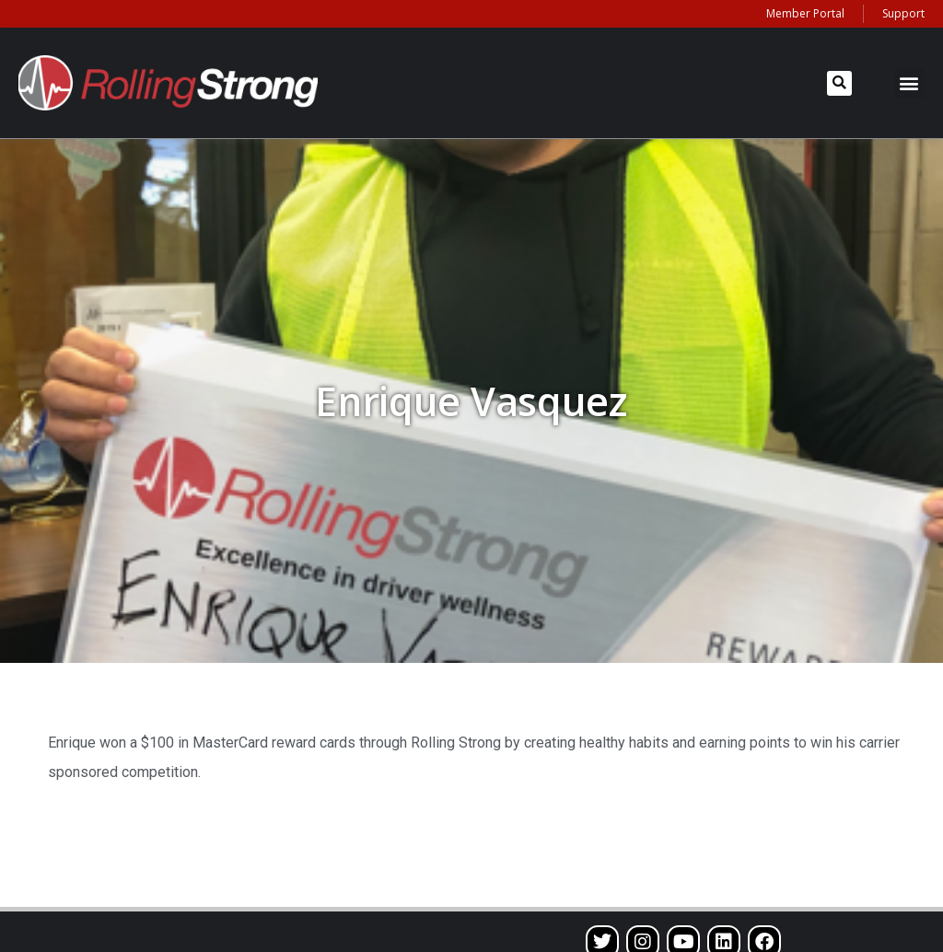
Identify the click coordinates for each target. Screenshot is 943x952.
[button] (839, 83)
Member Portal (805, 13)
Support (903, 13)
